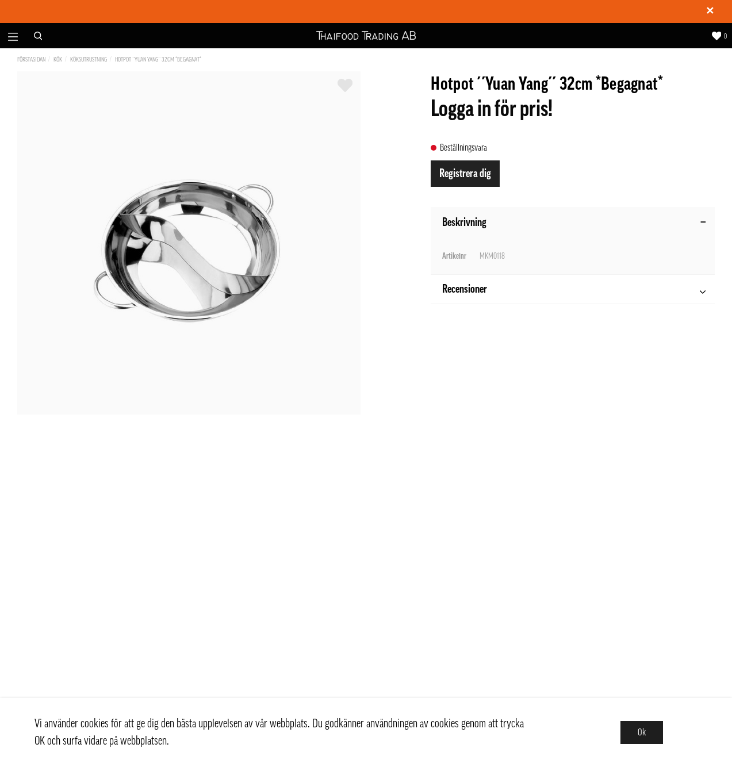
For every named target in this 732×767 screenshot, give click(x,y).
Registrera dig (465, 173)
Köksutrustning (88, 59)
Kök (57, 59)
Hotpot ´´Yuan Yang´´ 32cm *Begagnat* (158, 59)
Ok (642, 732)
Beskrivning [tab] (574, 222)
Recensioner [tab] (574, 290)
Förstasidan (31, 59)
